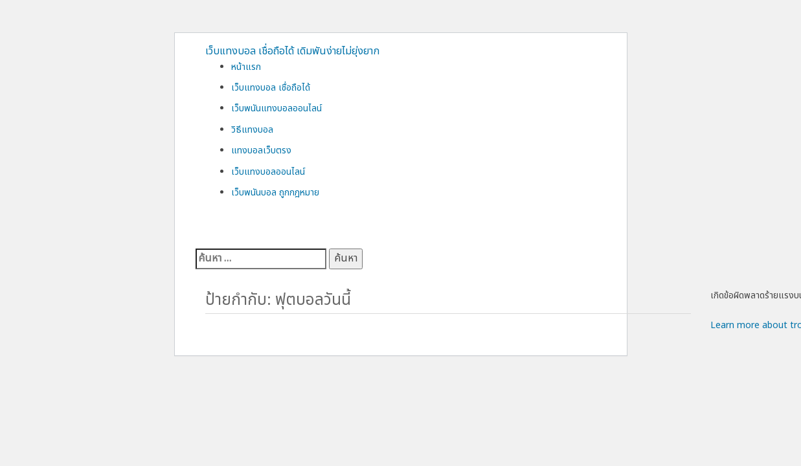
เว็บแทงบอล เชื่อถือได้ (270, 87)
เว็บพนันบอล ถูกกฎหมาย (275, 192)
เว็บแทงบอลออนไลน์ (268, 172)
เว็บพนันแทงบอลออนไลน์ (276, 108)
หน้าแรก (246, 67)
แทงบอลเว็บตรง (261, 150)
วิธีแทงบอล (252, 130)
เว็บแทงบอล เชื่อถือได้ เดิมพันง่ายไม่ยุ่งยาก (292, 51)
